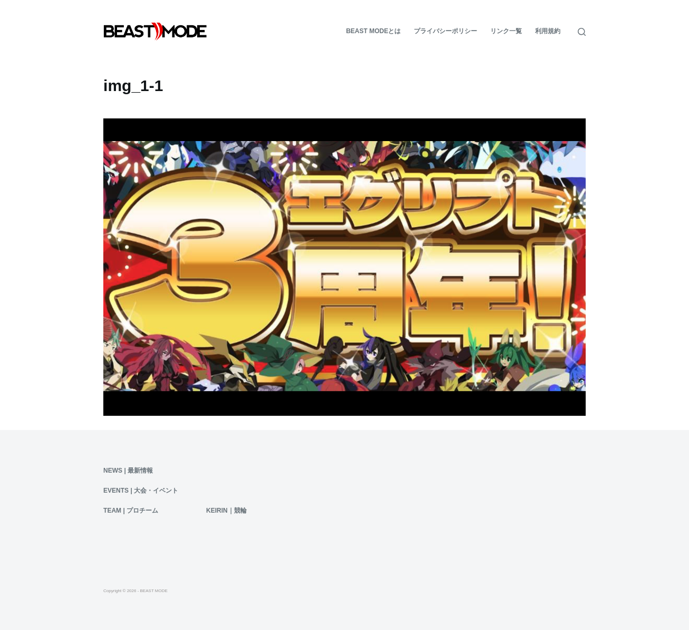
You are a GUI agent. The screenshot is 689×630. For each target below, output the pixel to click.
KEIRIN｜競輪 (226, 510)
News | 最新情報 (128, 470)
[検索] (582, 32)
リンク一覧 (506, 31)
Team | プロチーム (130, 510)
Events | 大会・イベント (140, 490)
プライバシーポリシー (445, 31)
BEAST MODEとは (373, 31)
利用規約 (547, 31)
